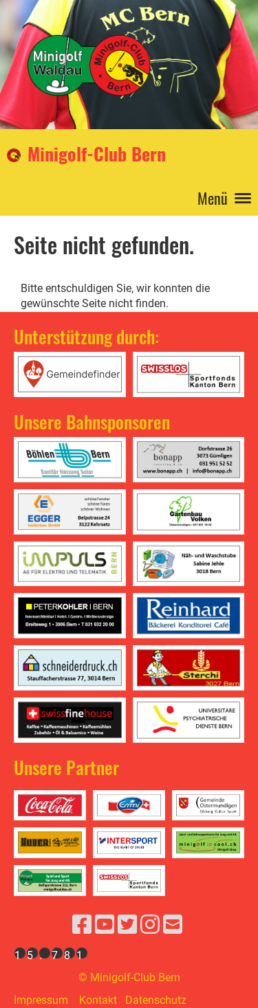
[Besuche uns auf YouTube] (104, 925)
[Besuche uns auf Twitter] (127, 925)
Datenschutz (155, 1000)
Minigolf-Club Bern (97, 154)
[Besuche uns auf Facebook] (82, 925)
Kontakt (98, 1000)
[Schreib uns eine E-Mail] (172, 925)
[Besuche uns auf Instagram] (150, 925)
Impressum (41, 1000)
